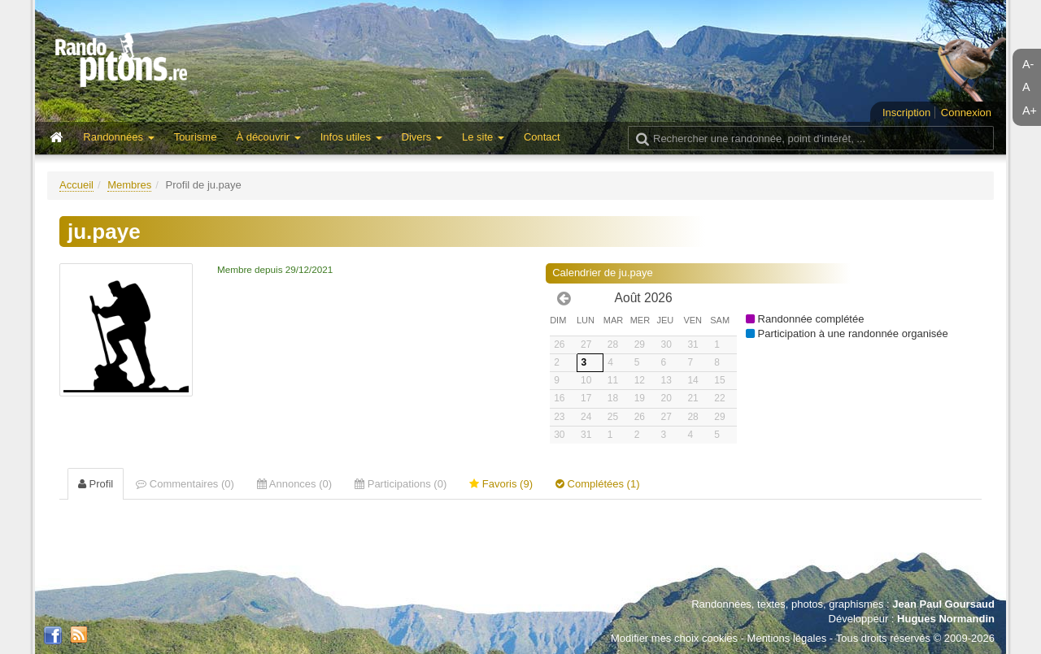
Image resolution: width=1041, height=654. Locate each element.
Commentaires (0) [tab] (185, 484)
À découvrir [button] (268, 137)
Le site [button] (483, 137)
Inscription (906, 112)
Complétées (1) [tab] (597, 484)
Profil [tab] (95, 484)
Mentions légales (787, 638)
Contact (542, 137)
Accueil (76, 185)
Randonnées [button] (118, 137)
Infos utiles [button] (351, 137)
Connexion (966, 112)
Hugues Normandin (946, 619)
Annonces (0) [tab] (294, 484)
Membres (129, 185)
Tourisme (195, 137)
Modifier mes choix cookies (674, 638)
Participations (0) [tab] (400, 484)
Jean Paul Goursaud (943, 604)
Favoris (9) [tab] (501, 484)
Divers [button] (422, 137)
